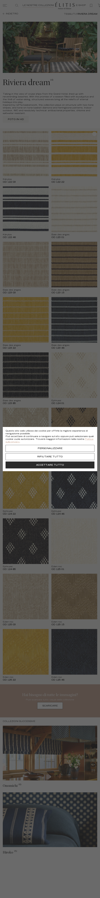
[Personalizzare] (50, 448)
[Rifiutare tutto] (50, 456)
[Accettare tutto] (50, 465)
